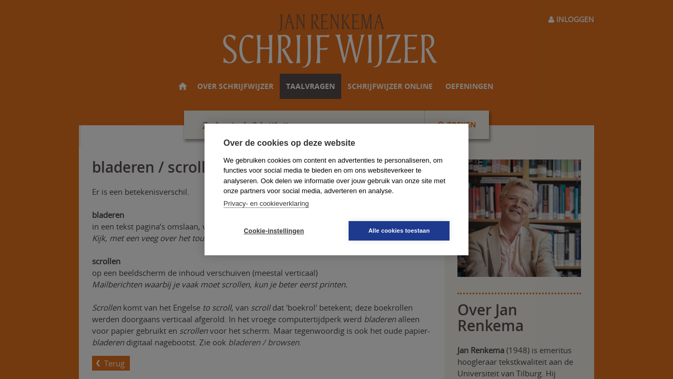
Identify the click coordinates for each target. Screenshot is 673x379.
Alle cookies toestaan (399, 230)
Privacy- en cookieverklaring (266, 203)
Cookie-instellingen (274, 231)
